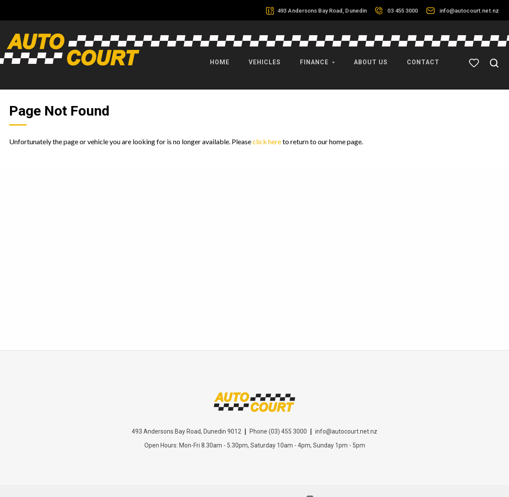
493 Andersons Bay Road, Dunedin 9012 (186, 413)
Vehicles (265, 56)
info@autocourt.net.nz (469, 10)
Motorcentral (332, 481)
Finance (317, 56)
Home (220, 56)
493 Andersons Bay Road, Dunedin (322, 10)
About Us (371, 56)
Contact (423, 56)
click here (267, 123)
